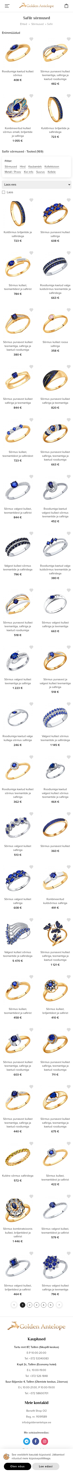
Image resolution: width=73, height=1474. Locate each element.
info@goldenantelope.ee (36, 1422)
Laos (10, 192)
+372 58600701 (38, 1393)
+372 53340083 (39, 1358)
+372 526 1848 (39, 1376)
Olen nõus (17, 1466)
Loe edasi (46, 1466)
